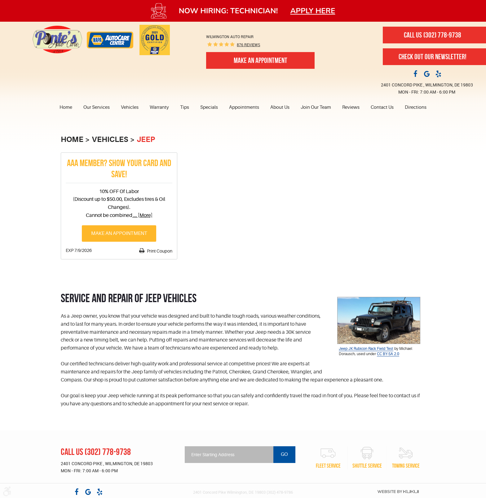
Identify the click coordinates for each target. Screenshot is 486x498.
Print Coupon (159, 251)
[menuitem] (69, 107)
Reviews (351, 107)
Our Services (96, 107)
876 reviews (248, 44)
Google (426, 73)
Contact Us (382, 107)
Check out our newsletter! (432, 57)
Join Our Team (316, 107)
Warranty (159, 107)
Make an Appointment (119, 233)
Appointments (244, 107)
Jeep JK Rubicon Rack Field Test (366, 348)
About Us (279, 107)
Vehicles (130, 107)
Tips (184, 107)
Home (66, 107)
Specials (209, 107)
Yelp (438, 73)
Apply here (312, 11)
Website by (398, 491)
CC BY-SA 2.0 (388, 354)
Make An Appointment (260, 60)
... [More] (142, 215)
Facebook (415, 73)
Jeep (146, 139)
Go (284, 454)
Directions (415, 107)
